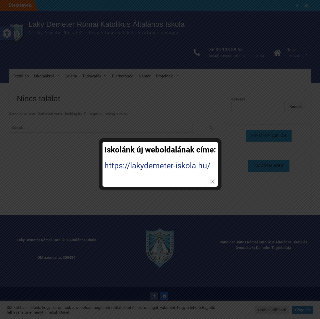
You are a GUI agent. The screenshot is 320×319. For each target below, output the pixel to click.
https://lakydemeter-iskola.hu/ (157, 165)
